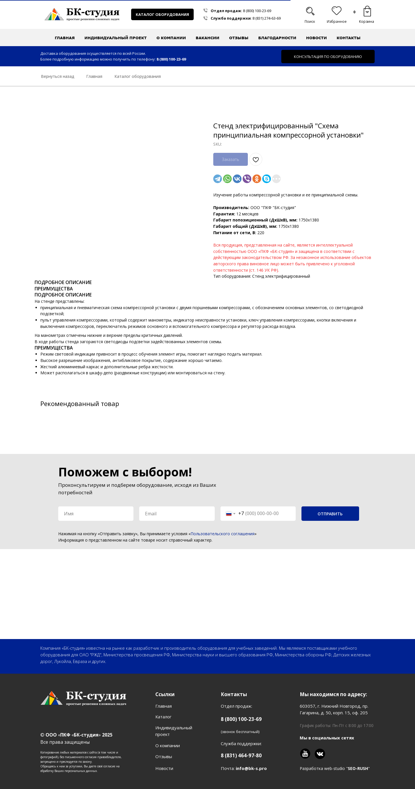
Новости (316, 37)
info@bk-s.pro (251, 768)
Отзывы (238, 37)
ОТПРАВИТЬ (330, 513)
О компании (167, 745)
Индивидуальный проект (115, 37)
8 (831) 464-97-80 (241, 755)
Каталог (163, 717)
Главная (65, 37)
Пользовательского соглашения (222, 533)
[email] (176, 513)
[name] (95, 513)
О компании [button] (171, 37)
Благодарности (277, 37)
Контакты (349, 37)
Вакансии (207, 37)
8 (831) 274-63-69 (266, 18)
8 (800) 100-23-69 (257, 10)
